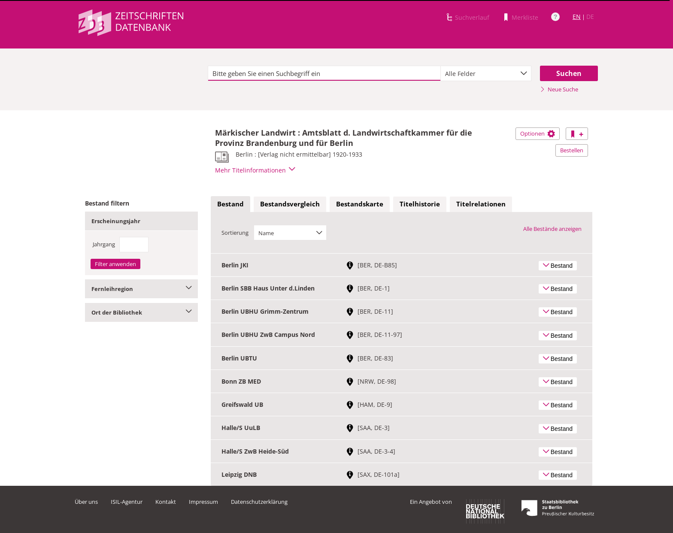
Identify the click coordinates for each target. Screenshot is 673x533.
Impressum (203, 502)
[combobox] (485, 73)
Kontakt (165, 502)
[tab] (230, 204)
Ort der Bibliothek (141, 312)
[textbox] (324, 73)
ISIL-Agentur (126, 502)
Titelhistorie (420, 204)
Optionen (537, 133)
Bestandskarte (359, 204)
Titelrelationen (481, 204)
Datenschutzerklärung (259, 502)
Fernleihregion (141, 289)
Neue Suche (559, 89)
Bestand (230, 204)
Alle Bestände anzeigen (552, 229)
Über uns (86, 502)
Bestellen (571, 150)
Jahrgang (104, 244)
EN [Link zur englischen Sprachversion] (577, 16)
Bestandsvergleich (290, 204)
